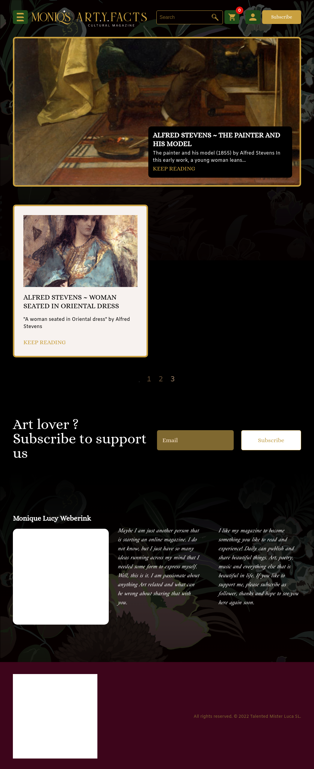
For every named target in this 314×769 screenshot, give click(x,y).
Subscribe (281, 17)
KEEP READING (174, 168)
